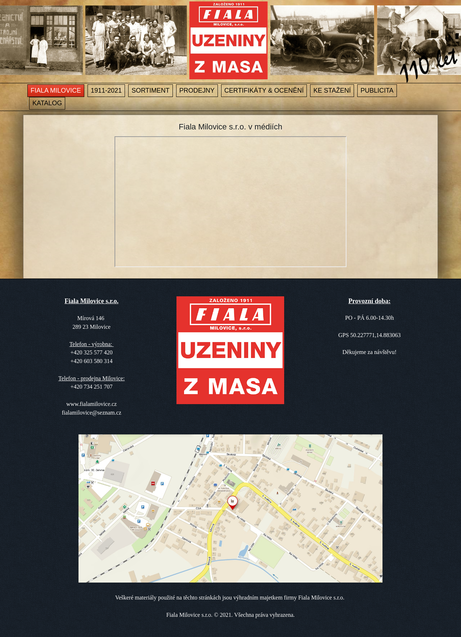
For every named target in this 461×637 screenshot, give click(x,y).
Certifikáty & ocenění (264, 90)
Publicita (377, 90)
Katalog (47, 103)
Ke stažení (332, 90)
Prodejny (197, 90)
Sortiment (150, 90)
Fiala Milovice (56, 90)
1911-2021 (106, 90)
